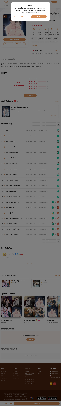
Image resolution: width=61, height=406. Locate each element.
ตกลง (38, 17)
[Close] (47, 4)
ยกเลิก (22, 17)
